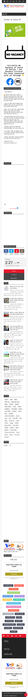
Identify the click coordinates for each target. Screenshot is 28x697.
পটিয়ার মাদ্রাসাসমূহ (8, 613)
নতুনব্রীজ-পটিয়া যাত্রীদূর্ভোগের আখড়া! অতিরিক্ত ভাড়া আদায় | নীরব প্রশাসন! (17, 300)
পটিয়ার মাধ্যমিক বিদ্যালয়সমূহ (14, 606)
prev (4, 204)
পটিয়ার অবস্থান (13, 589)
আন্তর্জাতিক (7, 409)
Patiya (7, 259)
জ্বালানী (6, 435)
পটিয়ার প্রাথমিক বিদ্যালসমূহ (13, 603)
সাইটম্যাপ (8, 628)
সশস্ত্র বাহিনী (15, 418)
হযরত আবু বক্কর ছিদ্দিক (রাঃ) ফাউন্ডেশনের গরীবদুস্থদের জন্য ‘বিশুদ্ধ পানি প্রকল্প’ (16, 328)
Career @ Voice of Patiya (12, 21)
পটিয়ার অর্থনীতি (19, 596)
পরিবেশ (17, 428)
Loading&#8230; (16, 492)
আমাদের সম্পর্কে (8, 585)
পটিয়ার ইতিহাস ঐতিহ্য (13, 592)
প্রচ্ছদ (19, 617)
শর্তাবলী (13, 631)
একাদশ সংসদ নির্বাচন (9, 416)
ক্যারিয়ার (12, 428)
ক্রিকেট (18, 432)
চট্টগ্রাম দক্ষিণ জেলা (15, 402)
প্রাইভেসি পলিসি (18, 628)
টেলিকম (16, 423)
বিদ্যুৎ (6, 414)
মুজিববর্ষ (6, 430)
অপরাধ (14, 406)
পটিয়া (11, 399)
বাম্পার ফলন (11, 421)
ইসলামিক (11, 414)
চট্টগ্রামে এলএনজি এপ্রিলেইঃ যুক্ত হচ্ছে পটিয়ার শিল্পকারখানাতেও (17, 313)
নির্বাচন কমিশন (8, 425)
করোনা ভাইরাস (8, 406)
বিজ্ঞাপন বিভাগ (10, 617)
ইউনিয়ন (11, 404)
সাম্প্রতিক (20, 624)
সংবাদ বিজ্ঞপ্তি (14, 409)
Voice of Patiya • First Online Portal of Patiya (13, 693)
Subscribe (14, 574)
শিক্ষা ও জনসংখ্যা (8, 596)
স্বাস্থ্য (20, 418)
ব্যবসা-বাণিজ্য (7, 411)
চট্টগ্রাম (6, 404)
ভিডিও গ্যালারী (19, 613)
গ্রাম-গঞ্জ (17, 416)
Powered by (14, 578)
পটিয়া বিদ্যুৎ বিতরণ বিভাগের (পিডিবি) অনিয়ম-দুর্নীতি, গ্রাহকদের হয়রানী (16, 381)
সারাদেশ (6, 399)
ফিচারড (20, 409)
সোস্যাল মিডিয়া (13, 430)
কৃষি (10, 418)
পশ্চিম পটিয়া (15, 425)
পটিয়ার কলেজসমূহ (14, 610)
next (5, 204)
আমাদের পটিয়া (19, 585)
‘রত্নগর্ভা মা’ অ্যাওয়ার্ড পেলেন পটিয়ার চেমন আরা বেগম (16, 341)
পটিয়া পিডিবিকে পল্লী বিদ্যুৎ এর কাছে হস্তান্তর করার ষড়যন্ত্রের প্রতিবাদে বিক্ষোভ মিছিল (17, 367)
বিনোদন (11, 435)
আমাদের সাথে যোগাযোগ (9, 624)
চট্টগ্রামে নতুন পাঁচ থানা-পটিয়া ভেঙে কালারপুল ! (16, 287)
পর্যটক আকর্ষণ (7, 599)
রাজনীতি (16, 404)
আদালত (6, 423)
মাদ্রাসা (17, 421)
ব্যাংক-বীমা (17, 435)
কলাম (6, 418)
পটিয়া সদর (7, 402)
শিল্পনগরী (6, 437)
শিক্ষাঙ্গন (19, 406)
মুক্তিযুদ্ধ (11, 423)
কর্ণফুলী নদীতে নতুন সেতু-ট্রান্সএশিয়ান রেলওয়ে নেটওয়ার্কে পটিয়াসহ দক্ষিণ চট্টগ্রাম (17, 354)
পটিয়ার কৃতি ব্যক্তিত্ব (19, 599)
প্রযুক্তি (6, 421)
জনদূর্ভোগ (14, 411)
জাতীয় (15, 399)
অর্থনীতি (6, 428)
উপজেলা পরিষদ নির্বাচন (10, 432)
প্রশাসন (19, 411)
